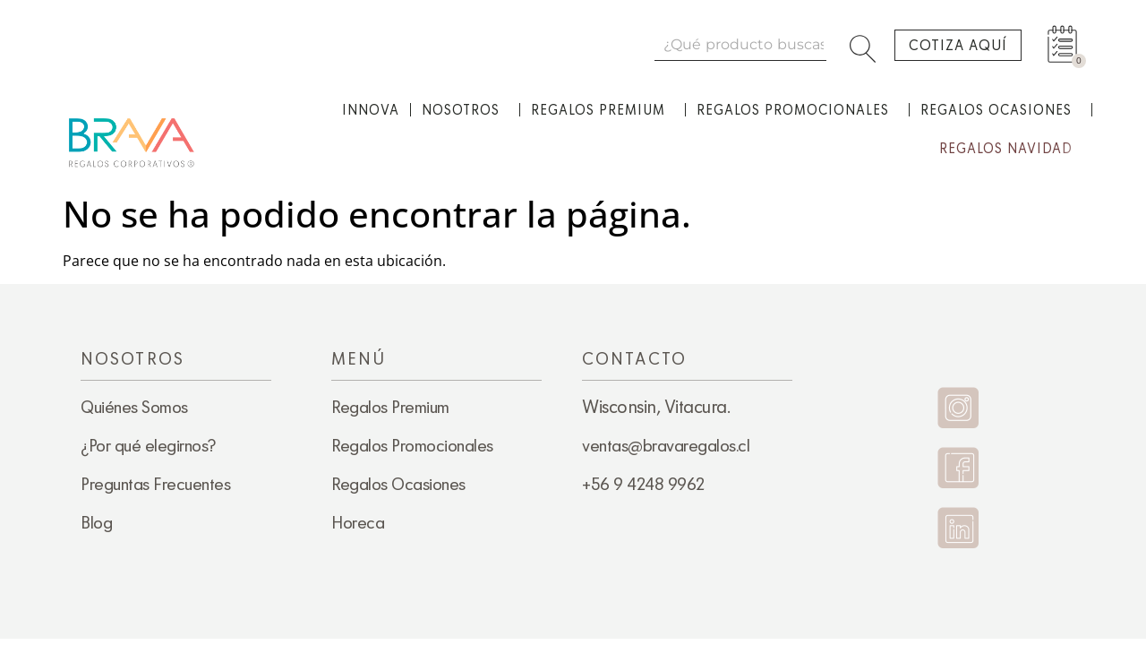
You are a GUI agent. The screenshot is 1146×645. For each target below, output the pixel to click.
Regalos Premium (602, 110)
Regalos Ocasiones (1000, 110)
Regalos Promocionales (797, 110)
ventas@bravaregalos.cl (665, 445)
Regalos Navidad (1010, 149)
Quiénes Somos (134, 407)
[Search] (866, 44)
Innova (370, 109)
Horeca (357, 522)
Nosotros (465, 110)
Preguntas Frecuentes (155, 484)
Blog (96, 522)
